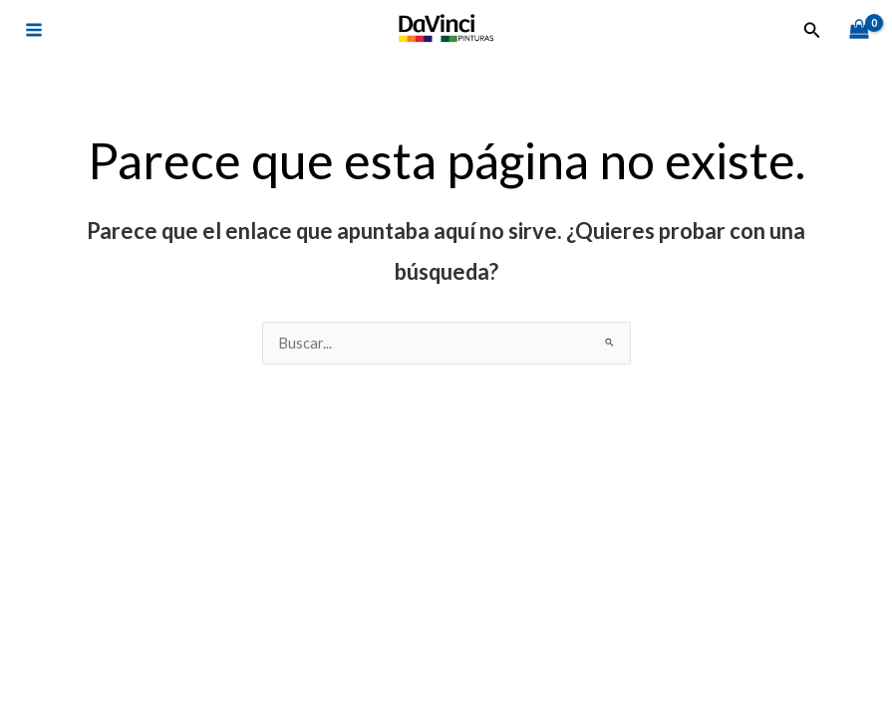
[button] (812, 30)
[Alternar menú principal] (34, 30)
